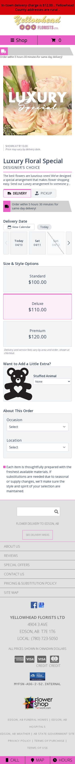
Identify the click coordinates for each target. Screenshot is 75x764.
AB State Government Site (54, 733)
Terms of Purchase (49, 741)
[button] (37, 676)
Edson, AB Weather (15, 733)
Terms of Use (37, 748)
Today (44, 227)
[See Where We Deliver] (37, 535)
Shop (18, 40)
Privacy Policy (19, 741)
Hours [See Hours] (62, 760)
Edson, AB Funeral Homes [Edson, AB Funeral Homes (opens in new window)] (28, 719)
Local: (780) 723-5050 (37, 638)
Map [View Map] (37, 760)
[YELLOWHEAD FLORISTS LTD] (38, 29)
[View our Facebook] (34, 607)
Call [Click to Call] (12, 760)
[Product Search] (38, 511)
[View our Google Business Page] (41, 607)
